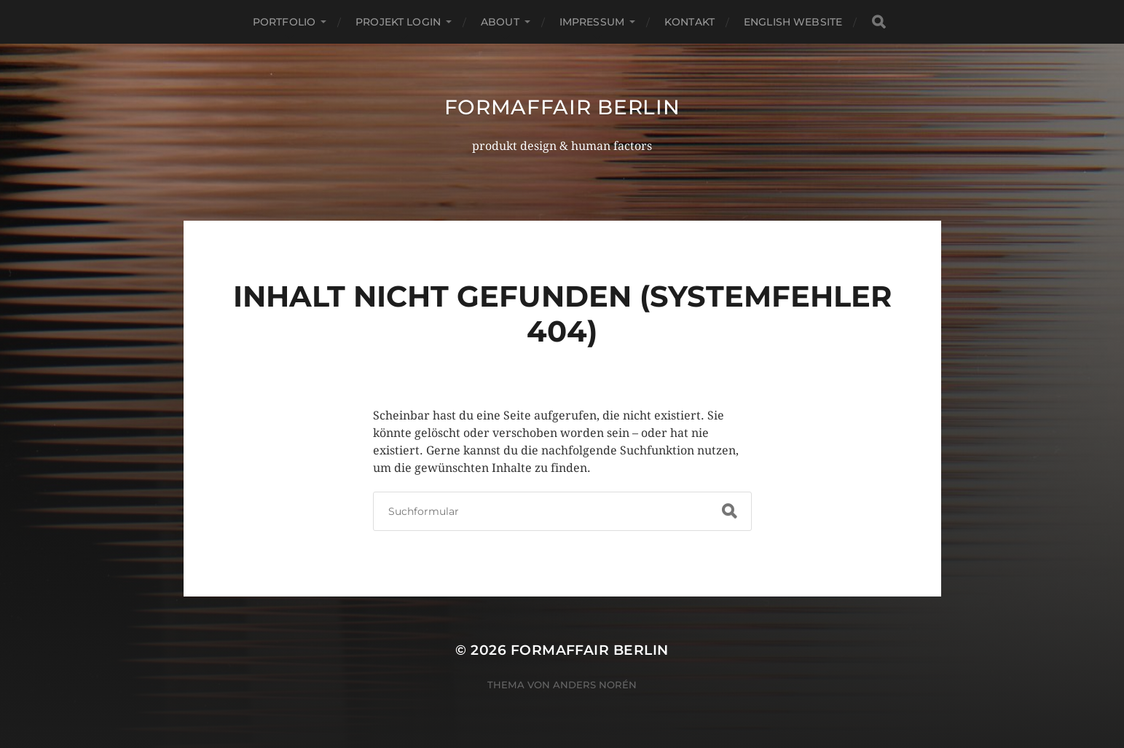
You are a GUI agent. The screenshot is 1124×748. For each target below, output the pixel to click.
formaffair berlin (562, 107)
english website (793, 21)
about (500, 21)
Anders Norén (595, 684)
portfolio (284, 21)
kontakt (689, 21)
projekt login (398, 21)
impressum (591, 21)
